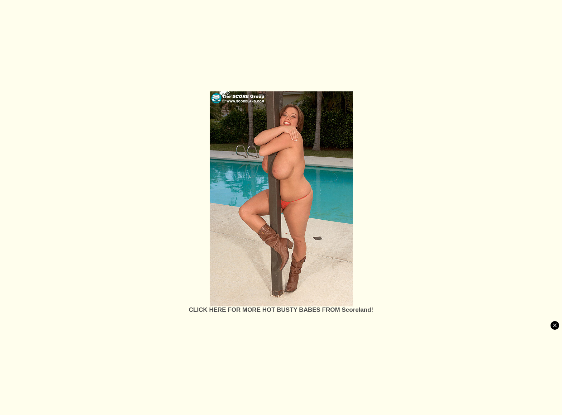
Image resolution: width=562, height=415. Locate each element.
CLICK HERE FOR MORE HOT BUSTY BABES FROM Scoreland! (281, 309)
